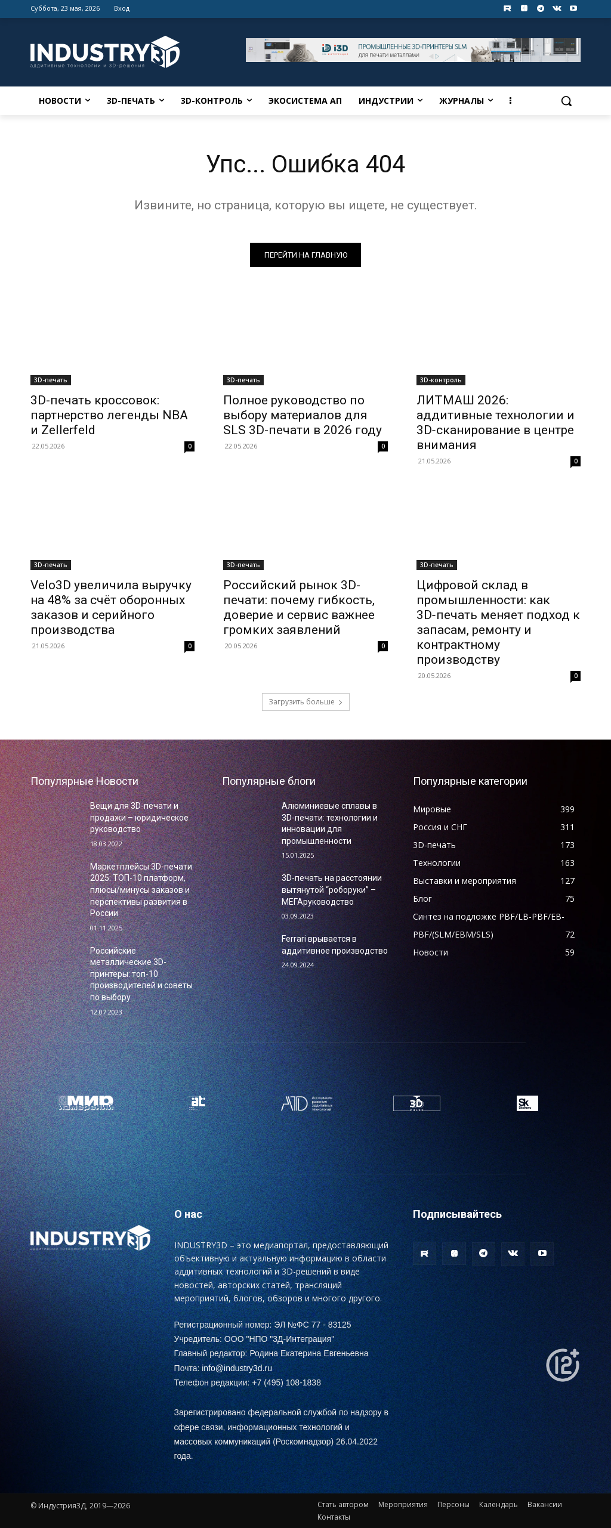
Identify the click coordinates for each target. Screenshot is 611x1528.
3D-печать (50, 380)
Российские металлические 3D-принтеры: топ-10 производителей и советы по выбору (141, 974)
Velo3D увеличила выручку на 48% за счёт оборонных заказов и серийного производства (111, 607)
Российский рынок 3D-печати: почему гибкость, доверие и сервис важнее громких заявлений (299, 607)
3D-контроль (441, 380)
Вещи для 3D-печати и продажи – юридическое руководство (139, 817)
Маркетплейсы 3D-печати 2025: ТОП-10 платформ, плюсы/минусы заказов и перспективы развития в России (141, 890)
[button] (566, 100)
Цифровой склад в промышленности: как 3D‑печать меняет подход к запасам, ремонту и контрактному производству (498, 622)
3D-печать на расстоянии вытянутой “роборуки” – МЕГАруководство (332, 889)
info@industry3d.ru (237, 1368)
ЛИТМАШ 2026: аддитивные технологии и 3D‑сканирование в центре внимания (495, 422)
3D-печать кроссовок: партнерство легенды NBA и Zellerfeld (109, 415)
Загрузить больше (306, 702)
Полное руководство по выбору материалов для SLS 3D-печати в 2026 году (302, 415)
